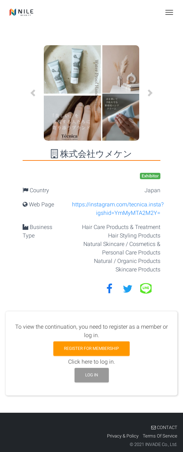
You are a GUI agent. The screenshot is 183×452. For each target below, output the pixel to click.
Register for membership (91, 348)
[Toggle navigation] (169, 12)
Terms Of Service (160, 436)
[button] (33, 93)
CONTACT (164, 427)
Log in (91, 374)
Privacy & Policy (123, 436)
